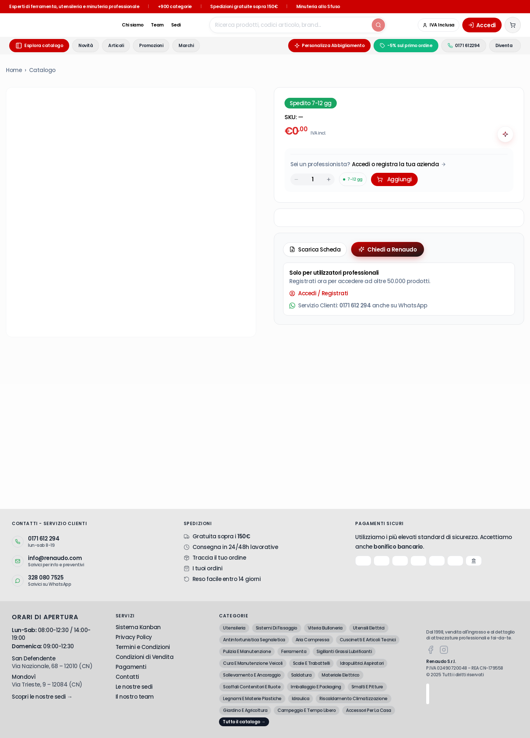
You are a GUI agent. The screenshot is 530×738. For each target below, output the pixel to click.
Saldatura (301, 675)
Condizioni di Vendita (145, 657)
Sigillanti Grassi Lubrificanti (344, 651)
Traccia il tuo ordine (219, 557)
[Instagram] (443, 649)
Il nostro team (135, 696)
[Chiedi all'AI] (505, 134)
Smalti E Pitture (367, 687)
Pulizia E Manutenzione (247, 651)
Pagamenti (131, 667)
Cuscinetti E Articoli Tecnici (368, 640)
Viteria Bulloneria (325, 628)
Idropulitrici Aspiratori (362, 663)
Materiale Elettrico (341, 675)
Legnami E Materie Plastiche (252, 698)
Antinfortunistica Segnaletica (254, 640)
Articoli (116, 45)
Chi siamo (110, 25)
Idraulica (301, 698)
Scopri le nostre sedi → (42, 696)
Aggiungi (394, 179)
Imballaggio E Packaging (316, 687)
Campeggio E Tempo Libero (307, 710)
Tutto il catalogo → (244, 722)
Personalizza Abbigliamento (317, 45)
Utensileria (234, 628)
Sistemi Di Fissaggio (276, 628)
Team (134, 25)
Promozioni (151, 45)
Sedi (153, 25)
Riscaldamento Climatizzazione (353, 698)
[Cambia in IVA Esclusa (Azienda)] (438, 25)
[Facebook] (430, 649)
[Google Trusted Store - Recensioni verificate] (398, 25)
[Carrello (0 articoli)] (513, 25)
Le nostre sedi (134, 687)
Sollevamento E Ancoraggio (252, 675)
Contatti (127, 677)
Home (14, 70)
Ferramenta (293, 651)
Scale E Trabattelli (311, 663)
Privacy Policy (134, 637)
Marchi (186, 45)
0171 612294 (451, 45)
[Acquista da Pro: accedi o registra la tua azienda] (368, 164)
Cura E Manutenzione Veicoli (253, 663)
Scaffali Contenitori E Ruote (251, 687)
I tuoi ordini (207, 568)
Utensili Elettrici (369, 628)
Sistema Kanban (138, 627)
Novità (85, 45)
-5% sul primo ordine (393, 45)
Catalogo (42, 70)
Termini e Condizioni (143, 647)
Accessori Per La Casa (368, 710)
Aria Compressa (312, 640)
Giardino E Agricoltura (245, 710)
